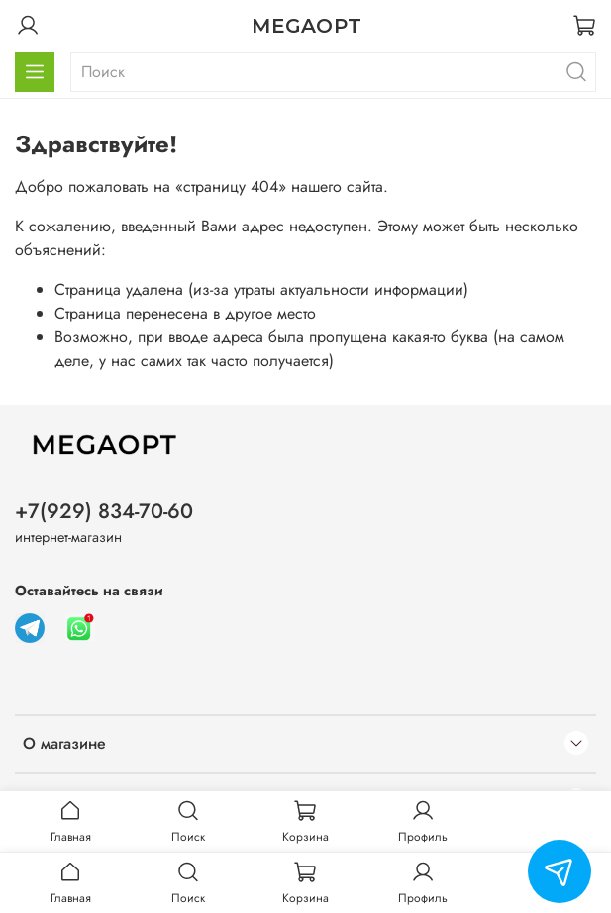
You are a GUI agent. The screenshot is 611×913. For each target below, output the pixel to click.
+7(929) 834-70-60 (104, 511)
